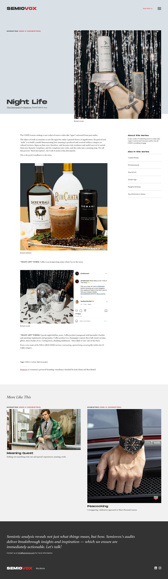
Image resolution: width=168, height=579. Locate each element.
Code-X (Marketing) (30, 31)
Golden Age (132, 179)
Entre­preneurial (133, 165)
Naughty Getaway (134, 187)
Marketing (12, 31)
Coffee (33, 362)
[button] (159, 8)
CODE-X (27, 362)
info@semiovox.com (26, 553)
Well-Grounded (42, 362)
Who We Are (40, 568)
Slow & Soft (132, 172)
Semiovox (27, 107)
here (144, 143)
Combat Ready (133, 158)
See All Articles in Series (136, 194)
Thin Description (14, 107)
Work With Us (147, 8)
